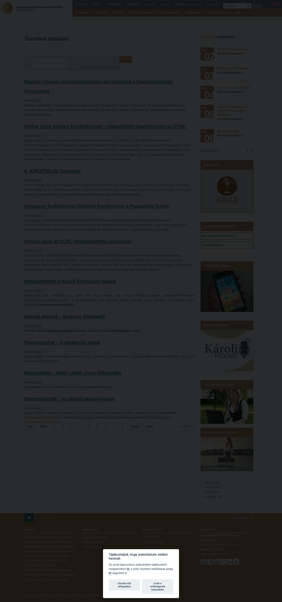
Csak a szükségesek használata (157, 586)
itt (128, 569)
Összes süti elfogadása (124, 585)
